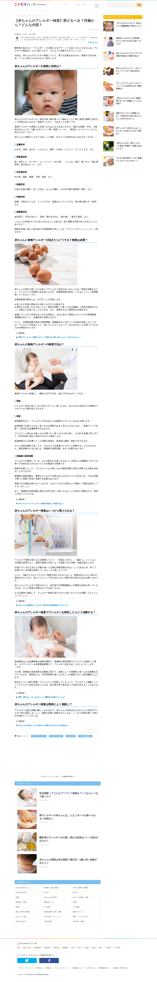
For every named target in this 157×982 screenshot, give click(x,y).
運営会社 (39, 968)
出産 (72, 947)
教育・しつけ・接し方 (80, 917)
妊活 (65, 5)
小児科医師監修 (85, 736)
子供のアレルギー (38, 736)
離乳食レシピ (49, 902)
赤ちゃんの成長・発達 (80, 897)
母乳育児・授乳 (21, 902)
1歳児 (75, 902)
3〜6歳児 (47, 907)
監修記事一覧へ (93, 42)
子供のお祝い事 (21, 892)
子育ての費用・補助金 (80, 888)
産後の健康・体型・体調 (52, 912)
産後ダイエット (78, 912)
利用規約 (48, 968)
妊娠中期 (56, 947)
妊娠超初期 (37, 947)
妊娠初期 (47, 947)
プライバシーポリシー (61, 968)
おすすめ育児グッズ (23, 888)
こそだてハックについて (25, 968)
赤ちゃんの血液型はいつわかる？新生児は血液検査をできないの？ (43, 605)
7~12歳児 (117, 947)
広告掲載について (77, 968)
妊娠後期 (65, 947)
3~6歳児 (108, 947)
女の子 (46, 892)
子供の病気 (48, 921)
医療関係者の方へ (104, 968)
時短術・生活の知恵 (51, 888)
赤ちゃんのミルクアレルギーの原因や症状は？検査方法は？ (41, 504)
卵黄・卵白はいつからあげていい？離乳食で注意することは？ (42, 697)
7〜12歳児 (76, 907)
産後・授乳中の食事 (23, 912)
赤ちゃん (71, 736)
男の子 (75, 892)
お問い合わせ (91, 968)
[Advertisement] (34, 757)
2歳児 (18, 907)
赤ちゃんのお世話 (50, 897)
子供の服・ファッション (52, 917)
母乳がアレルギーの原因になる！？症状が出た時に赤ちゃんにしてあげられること (49, 337)
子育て (96, 5)
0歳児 (18, 897)
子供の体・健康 (56, 736)
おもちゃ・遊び (21, 917)
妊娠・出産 (81, 5)
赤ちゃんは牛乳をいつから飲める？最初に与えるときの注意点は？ (43, 725)
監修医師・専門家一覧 (120, 968)
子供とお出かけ (21, 921)
